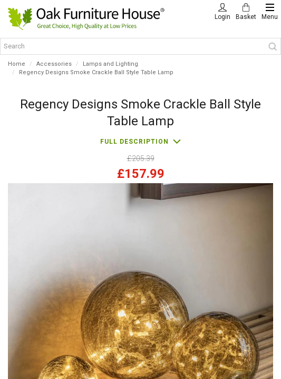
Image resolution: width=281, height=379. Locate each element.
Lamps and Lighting (110, 64)
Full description (134, 141)
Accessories (54, 64)
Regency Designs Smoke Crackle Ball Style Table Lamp (96, 72)
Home (16, 64)
